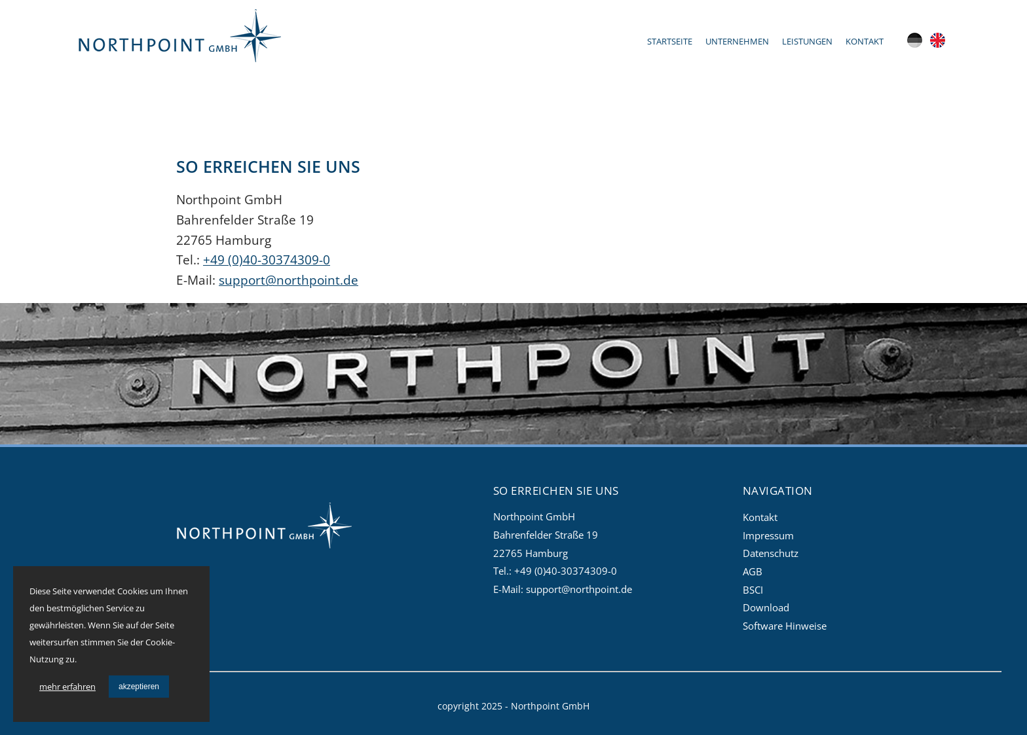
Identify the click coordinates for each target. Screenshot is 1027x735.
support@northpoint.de (288, 280)
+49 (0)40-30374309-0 (266, 259)
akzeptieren (139, 686)
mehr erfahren (67, 686)
